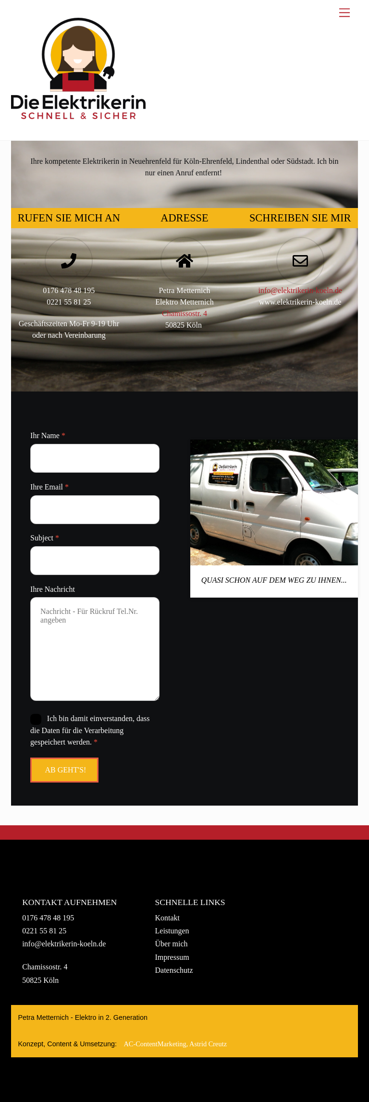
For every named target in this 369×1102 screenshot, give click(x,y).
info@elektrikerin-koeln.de (300, 290)
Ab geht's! (65, 770)
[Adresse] (184, 261)
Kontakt (167, 918)
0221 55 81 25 (44, 931)
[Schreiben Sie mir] (300, 261)
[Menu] (344, 12)
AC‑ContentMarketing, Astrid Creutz (175, 1044)
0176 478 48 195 (48, 918)
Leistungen (172, 931)
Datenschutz (174, 970)
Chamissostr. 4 (184, 313)
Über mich (171, 944)
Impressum (172, 957)
